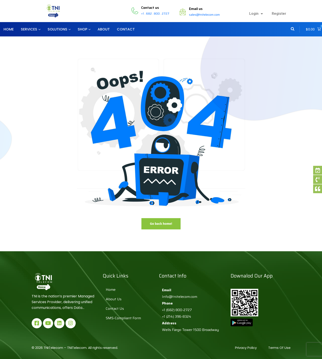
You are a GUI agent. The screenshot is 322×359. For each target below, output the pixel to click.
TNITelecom (77, 347)
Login (256, 14)
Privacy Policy (246, 347)
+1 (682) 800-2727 (177, 310)
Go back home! (161, 224)
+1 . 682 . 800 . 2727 (155, 13)
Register (279, 13)
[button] (313, 29)
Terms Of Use (279, 347)
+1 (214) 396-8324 (176, 316)
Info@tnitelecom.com (179, 296)
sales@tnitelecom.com (204, 14)
